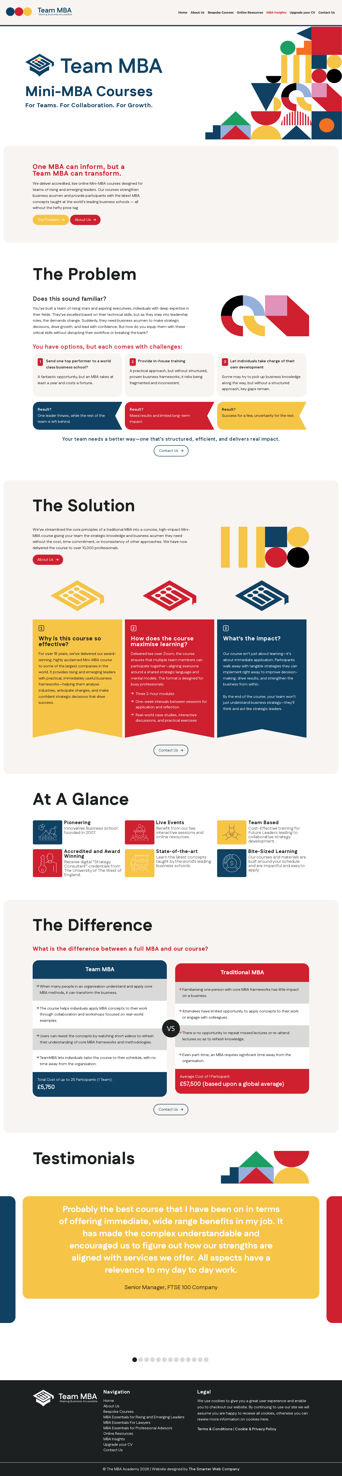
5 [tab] (158, 1359)
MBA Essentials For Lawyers (126, 1422)
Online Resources (250, 12)
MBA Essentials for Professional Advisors (137, 1428)
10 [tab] (188, 1359)
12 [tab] (200, 1359)
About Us (197, 12)
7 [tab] (170, 1359)
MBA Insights (276, 12)
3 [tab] (146, 1359)
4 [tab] (152, 1359)
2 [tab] (140, 1359)
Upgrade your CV (302, 12)
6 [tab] (164, 1359)
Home (182, 12)
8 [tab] (176, 1359)
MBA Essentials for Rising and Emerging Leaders (143, 1417)
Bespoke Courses (221, 12)
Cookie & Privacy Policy (255, 1429)
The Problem (48, 220)
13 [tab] (206, 1359)
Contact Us (326, 12)
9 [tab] (182, 1359)
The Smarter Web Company (214, 1469)
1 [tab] (134, 1359)
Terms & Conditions (214, 1429)
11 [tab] (194, 1359)
